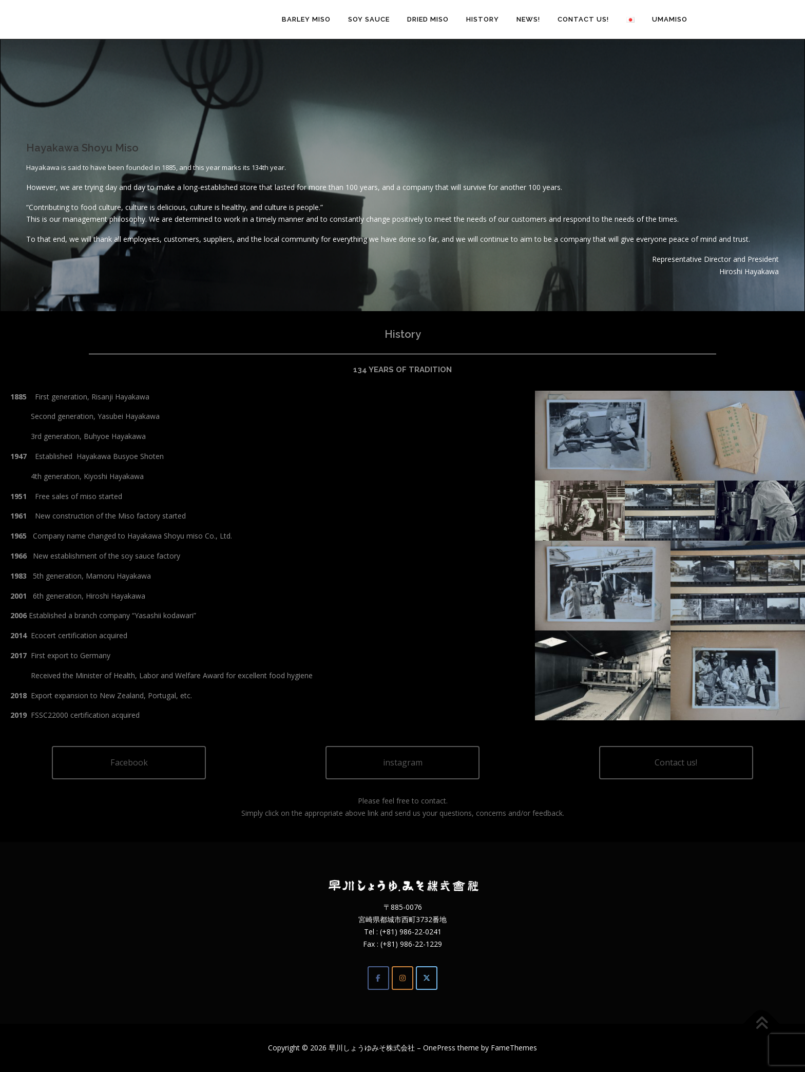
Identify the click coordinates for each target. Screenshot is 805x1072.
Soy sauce (369, 19)
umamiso (669, 19)
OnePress (439, 1047)
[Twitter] (426, 978)
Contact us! (583, 19)
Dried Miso (428, 19)
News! (528, 19)
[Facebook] (378, 978)
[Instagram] (402, 978)
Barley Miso (306, 19)
